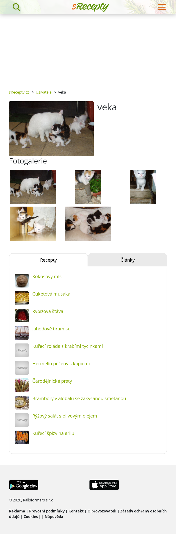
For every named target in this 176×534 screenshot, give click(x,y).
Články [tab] (128, 260)
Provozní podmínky (47, 511)
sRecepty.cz (19, 92)
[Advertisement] (88, 49)
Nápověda (54, 516)
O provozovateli (102, 511)
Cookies (31, 516)
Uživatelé (44, 92)
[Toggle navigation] (162, 7)
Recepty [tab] (48, 260)
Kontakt (76, 511)
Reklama (17, 511)
